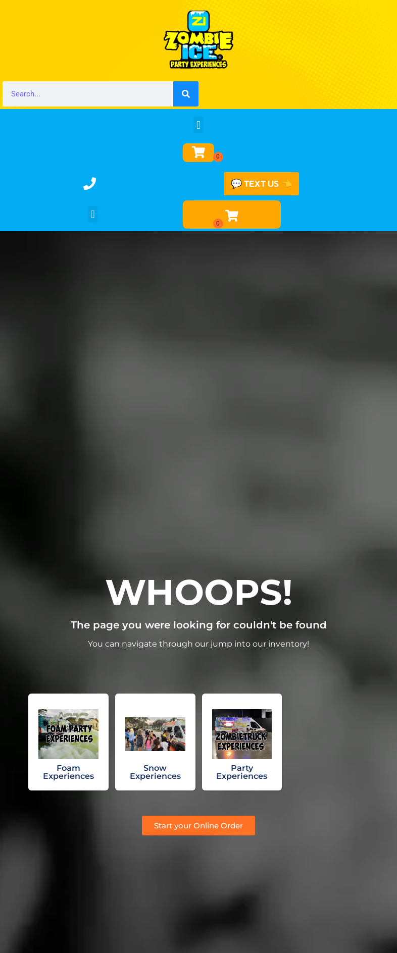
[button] (198, 125)
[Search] (186, 94)
